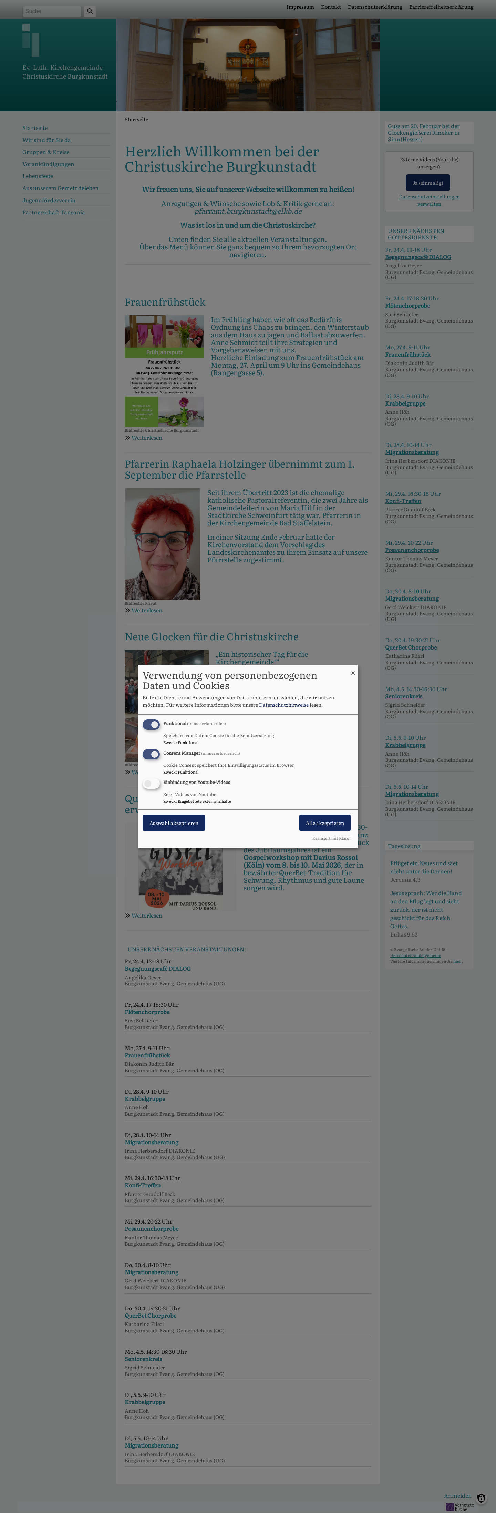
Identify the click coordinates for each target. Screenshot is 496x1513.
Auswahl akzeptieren (173, 823)
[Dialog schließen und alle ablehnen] (353, 669)
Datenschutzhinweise (284, 704)
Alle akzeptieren (325, 823)
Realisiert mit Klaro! (331, 838)
